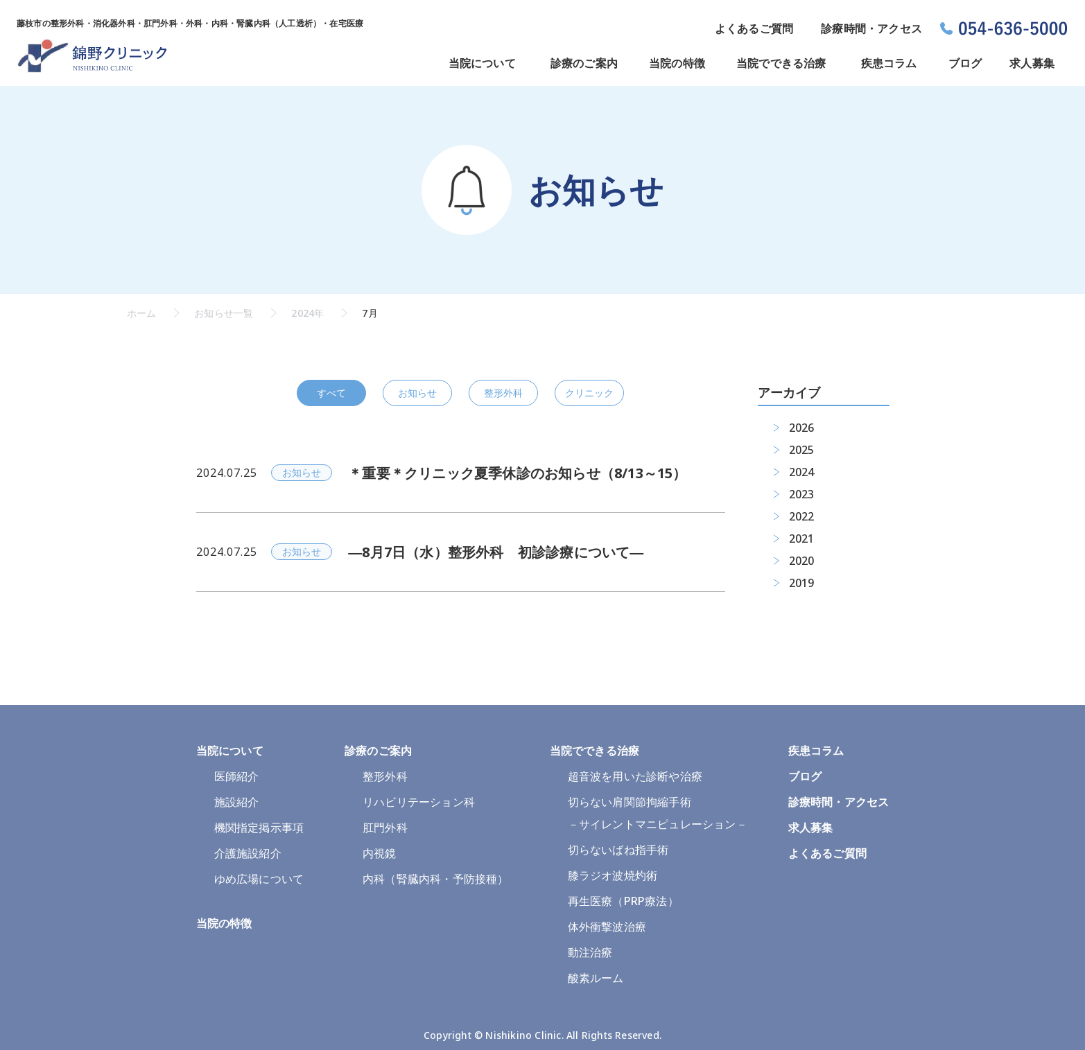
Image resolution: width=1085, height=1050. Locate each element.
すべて (331, 392)
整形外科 (503, 392)
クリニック (589, 392)
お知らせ (417, 392)
